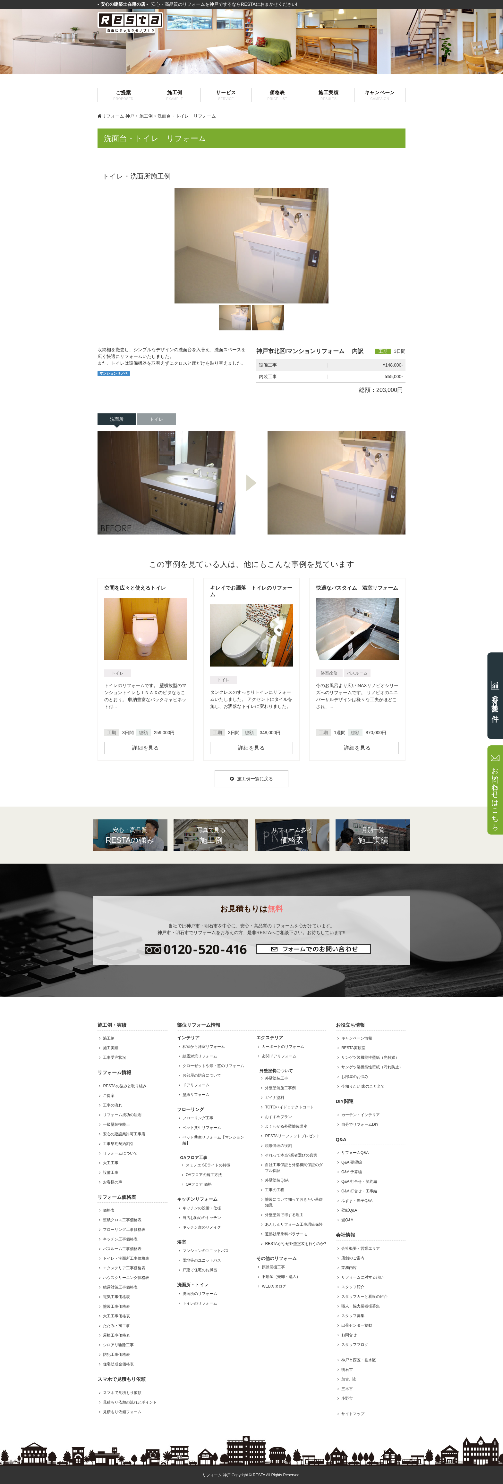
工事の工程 (274, 1190)
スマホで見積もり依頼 (122, 1392)
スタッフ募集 (352, 1316)
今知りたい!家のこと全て (363, 1086)
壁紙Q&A (349, 1210)
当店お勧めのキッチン (202, 1217)
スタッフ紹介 (352, 1287)
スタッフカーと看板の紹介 (364, 1296)
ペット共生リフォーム (202, 1127)
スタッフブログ (354, 1344)
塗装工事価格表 (116, 1306)
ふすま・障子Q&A (356, 1200)
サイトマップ (352, 1414)
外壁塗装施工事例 (280, 1088)
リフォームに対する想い (362, 1277)
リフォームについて (120, 1153)
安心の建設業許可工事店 (124, 1134)
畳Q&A (347, 1220)
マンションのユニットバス (206, 1250)
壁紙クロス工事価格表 (122, 1220)
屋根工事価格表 (116, 1335)
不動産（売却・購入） (281, 1276)
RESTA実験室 (353, 1048)
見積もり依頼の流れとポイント (130, 1402)
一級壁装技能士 (116, 1124)
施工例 (174, 95)
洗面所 (117, 419)
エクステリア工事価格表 (124, 1268)
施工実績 (328, 95)
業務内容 (349, 1267)
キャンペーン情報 (356, 1038)
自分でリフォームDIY (360, 1124)
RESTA (259, 1475)
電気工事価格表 (116, 1297)
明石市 (347, 1369)
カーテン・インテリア (360, 1115)
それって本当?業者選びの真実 (291, 1155)
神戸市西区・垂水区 (358, 1360)
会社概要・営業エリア (360, 1248)
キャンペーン (380, 95)
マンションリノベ (113, 373)
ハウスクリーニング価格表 (126, 1277)
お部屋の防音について (202, 1075)
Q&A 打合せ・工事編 (359, 1191)
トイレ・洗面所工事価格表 (126, 1258)
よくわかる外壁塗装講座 (286, 1126)
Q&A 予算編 (351, 1172)
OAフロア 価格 (199, 1184)
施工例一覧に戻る (251, 778)
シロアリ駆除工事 (118, 1345)
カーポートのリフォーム (283, 1046)
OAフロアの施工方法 (204, 1175)
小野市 (347, 1398)
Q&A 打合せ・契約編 (359, 1181)
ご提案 (123, 95)
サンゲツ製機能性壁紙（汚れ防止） (372, 1067)
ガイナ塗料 (274, 1097)
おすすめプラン (278, 1117)
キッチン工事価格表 (120, 1239)
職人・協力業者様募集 (360, 1306)
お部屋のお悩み (354, 1076)
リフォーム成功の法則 (122, 1115)
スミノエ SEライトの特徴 (208, 1165)
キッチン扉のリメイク (202, 1227)
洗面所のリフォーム (200, 1293)
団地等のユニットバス (202, 1260)
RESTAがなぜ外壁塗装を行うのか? (295, 1243)
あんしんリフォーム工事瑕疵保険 (294, 1224)
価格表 (277, 95)
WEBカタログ (274, 1286)
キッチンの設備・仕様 (202, 1208)
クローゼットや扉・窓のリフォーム (213, 1066)
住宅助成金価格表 (118, 1364)
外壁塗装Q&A (276, 1180)
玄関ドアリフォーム (279, 1056)
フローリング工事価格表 (124, 1229)
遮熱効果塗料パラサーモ (286, 1234)
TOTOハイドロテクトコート (289, 1107)
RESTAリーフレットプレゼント (292, 1136)
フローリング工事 (198, 1118)
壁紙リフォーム (196, 1094)
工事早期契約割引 (118, 1143)
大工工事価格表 (116, 1316)
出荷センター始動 (356, 1325)
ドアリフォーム (196, 1085)
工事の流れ (112, 1105)
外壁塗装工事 (276, 1078)
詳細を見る (145, 747)
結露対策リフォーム (200, 1056)
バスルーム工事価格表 (122, 1249)
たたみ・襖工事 (116, 1325)
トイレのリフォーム (200, 1303)
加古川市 (349, 1379)
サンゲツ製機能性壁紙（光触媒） (370, 1057)
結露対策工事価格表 (120, 1287)
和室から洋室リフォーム (204, 1046)
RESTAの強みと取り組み (124, 1086)
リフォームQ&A (355, 1152)
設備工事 (110, 1172)
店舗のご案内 (352, 1258)
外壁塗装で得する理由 (284, 1215)
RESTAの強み (130, 835)
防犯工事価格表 (116, 1354)
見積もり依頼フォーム (122, 1412)
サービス (226, 95)
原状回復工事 (273, 1267)
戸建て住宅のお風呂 (200, 1270)
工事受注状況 (114, 1057)
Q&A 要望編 (351, 1162)
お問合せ (349, 1335)
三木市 (347, 1389)
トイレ (156, 419)
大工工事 (110, 1163)
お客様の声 (112, 1182)
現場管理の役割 (278, 1145)
